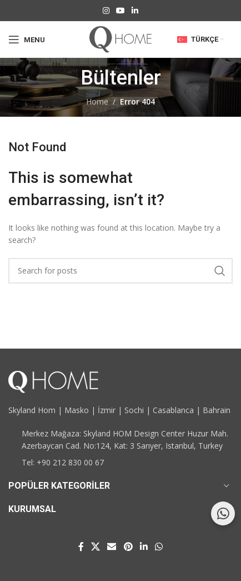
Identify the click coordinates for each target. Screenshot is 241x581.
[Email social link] (112, 546)
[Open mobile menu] (27, 39)
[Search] (120, 271)
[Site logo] (120, 38)
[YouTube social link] (120, 10)
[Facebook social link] (80, 546)
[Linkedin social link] (135, 10)
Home (97, 101)
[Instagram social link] (106, 10)
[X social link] (95, 546)
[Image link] (53, 380)
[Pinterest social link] (128, 546)
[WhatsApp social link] (159, 546)
